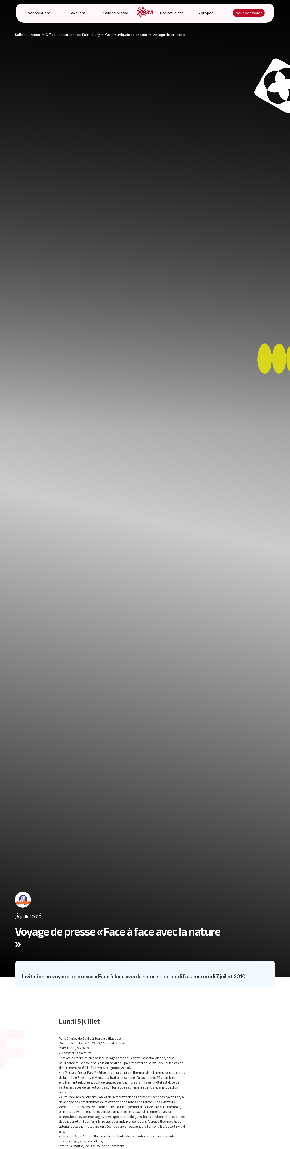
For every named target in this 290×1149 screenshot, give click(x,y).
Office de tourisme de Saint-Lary (72, 35)
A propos (205, 13)
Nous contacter (248, 13)
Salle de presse (115, 13)
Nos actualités (172, 13)
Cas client (77, 13)
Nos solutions (39, 13)
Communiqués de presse (126, 35)
